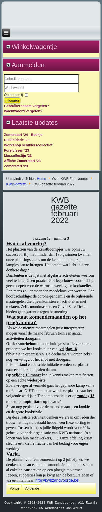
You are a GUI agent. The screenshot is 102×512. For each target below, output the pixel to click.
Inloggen (12, 100)
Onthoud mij (13, 95)
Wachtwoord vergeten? (23, 111)
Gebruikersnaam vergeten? (26, 106)
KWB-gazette (16, 184)
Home (41, 179)
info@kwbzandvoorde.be (56, 480)
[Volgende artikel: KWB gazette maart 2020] (32, 488)
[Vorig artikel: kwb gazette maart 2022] (15, 488)
